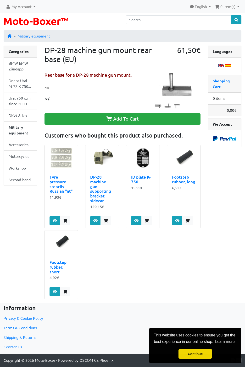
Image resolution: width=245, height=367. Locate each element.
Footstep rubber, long (183, 179)
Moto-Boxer (45, 360)
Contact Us (13, 347)
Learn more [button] (225, 342)
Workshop (17, 168)
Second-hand (20, 180)
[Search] (179, 19)
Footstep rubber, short (58, 267)
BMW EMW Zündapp (18, 66)
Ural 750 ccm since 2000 (20, 101)
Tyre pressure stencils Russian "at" (61, 184)
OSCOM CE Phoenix (96, 360)
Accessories (18, 145)
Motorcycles (19, 156)
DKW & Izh (18, 115)
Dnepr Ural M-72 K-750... (20, 84)
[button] (20, 6)
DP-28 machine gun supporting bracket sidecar (100, 189)
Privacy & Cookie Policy (23, 318)
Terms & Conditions (20, 328)
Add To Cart (122, 119)
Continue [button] (195, 354)
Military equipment (33, 36)
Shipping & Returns (20, 337)
